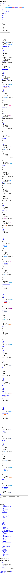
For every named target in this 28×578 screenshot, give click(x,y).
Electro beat (3, 440)
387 (3, 390)
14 (3, 110)
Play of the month (4, 41)
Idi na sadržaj (2, 3)
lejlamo (5, 396)
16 (3, 361)
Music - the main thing (5, 487)
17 (3, 362)
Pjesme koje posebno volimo (5, 46)
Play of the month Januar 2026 (6, 284)
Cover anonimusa (4, 469)
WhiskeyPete (11, 308)
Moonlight (5, 87)
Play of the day (4, 374)
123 (3, 378)
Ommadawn (10, 163)
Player (2, 117)
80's (2, 182)
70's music (3, 479)
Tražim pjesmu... (4, 318)
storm (5, 128)
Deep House (3, 431)
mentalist (5, 225)
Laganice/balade (4, 224)
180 (3, 72)
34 (3, 240)
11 (3, 122)
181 (3, 73)
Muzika (1, 21)
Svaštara (3, 346)
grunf (9, 67)
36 (3, 50)
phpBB (4, 568)
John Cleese (10, 59)
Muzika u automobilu (4, 301)
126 (3, 380)
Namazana (10, 393)
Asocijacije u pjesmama (5, 210)
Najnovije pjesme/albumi (5, 413)
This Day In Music (4, 175)
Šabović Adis (11, 299)
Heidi (9, 208)
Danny (10, 429)
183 (3, 74)
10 (3, 121)
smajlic (7, 29)
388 (3, 391)
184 (3, 75)
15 (3, 111)
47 (3, 102)
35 (3, 241)
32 (3, 239)
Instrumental (3, 165)
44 (3, 100)
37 (3, 51)
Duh (4, 200)
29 (3, 91)
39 (3, 52)
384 (3, 388)
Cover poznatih (4, 326)
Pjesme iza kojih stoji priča (5, 395)
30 (3, 297)
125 (3, 379)
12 (3, 123)
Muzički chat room (4, 245)
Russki (10, 438)
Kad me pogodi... (4, 148)
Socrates (5, 311)
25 (3, 407)
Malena (5, 319)
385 (3, 389)
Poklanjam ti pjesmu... (5, 69)
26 (3, 294)
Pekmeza (10, 84)
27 (3, 295)
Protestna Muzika (4, 310)
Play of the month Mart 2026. (5, 79)
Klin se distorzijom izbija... (5, 61)
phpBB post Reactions (3, 571)
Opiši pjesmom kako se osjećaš (6, 86)
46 (3, 101)
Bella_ (10, 54)
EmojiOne (11, 571)
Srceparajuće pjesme (4, 107)
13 (3, 446)
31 (3, 92)
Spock (5, 57)
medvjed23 (5, 42)
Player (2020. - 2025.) (5, 385)
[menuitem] (6, 11)
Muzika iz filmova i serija (5, 263)
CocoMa (5, 336)
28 (3, 90)
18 (3, 113)
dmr (9, 77)
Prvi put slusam (4, 138)
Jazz (2, 367)
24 (3, 406)
